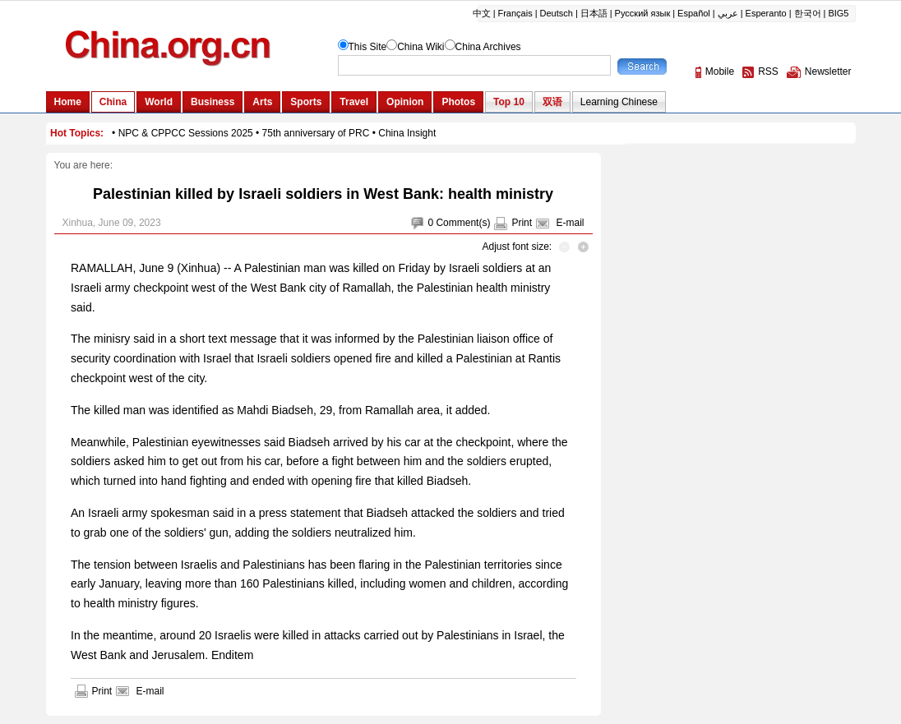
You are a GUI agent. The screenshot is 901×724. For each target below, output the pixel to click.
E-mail (570, 222)
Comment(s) (463, 222)
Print (521, 222)
